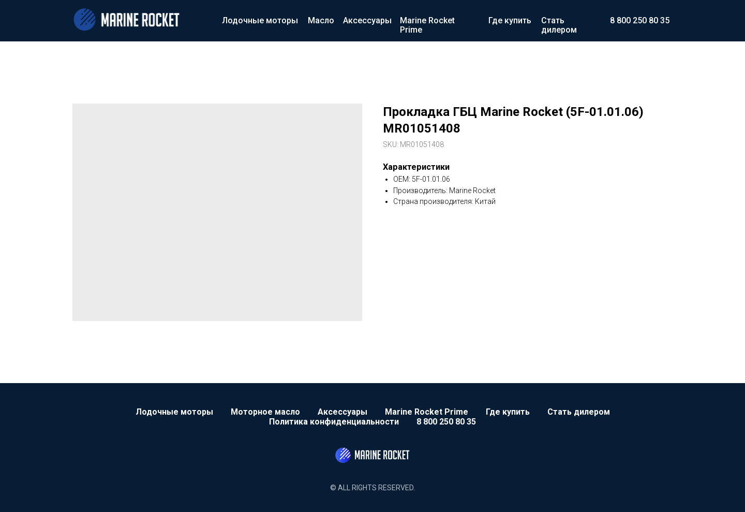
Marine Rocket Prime (427, 25)
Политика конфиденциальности (334, 422)
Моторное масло (265, 412)
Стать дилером (559, 25)
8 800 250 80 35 (639, 20)
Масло (321, 20)
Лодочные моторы (260, 20)
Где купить (509, 20)
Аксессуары (367, 20)
